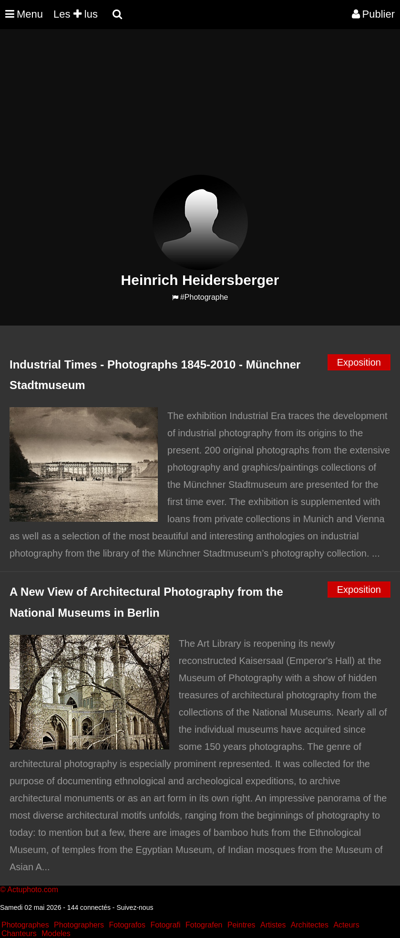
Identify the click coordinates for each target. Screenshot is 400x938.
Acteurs (346, 925)
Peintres (241, 925)
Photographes (25, 925)
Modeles (55, 933)
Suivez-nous (134, 907)
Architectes (309, 925)
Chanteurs (19, 933)
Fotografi (165, 925)
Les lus (75, 14)
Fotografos (127, 925)
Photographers (79, 925)
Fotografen (203, 925)
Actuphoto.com (32, 889)
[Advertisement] (173, 108)
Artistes (273, 925)
